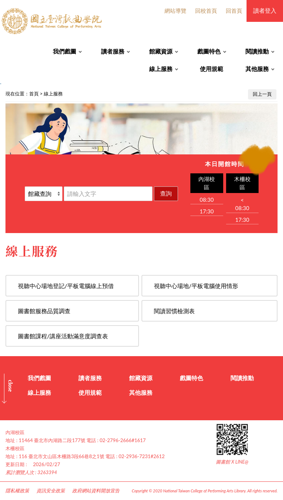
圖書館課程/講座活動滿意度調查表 (63, 335)
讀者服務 (112, 51)
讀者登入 (264, 10)
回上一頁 (262, 94)
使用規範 (211, 68)
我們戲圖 (64, 51)
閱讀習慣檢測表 (174, 310)
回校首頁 (206, 10)
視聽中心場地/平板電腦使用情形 (196, 285)
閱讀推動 (257, 51)
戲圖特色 (209, 51)
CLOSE (10, 386)
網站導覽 (175, 10)
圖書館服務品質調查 (44, 310)
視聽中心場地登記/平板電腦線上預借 (66, 285)
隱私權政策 (17, 490)
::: (4, 91)
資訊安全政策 (50, 490)
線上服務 (160, 68)
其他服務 (257, 68)
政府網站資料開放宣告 (96, 490)
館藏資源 (160, 51)
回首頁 (234, 10)
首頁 (34, 94)
